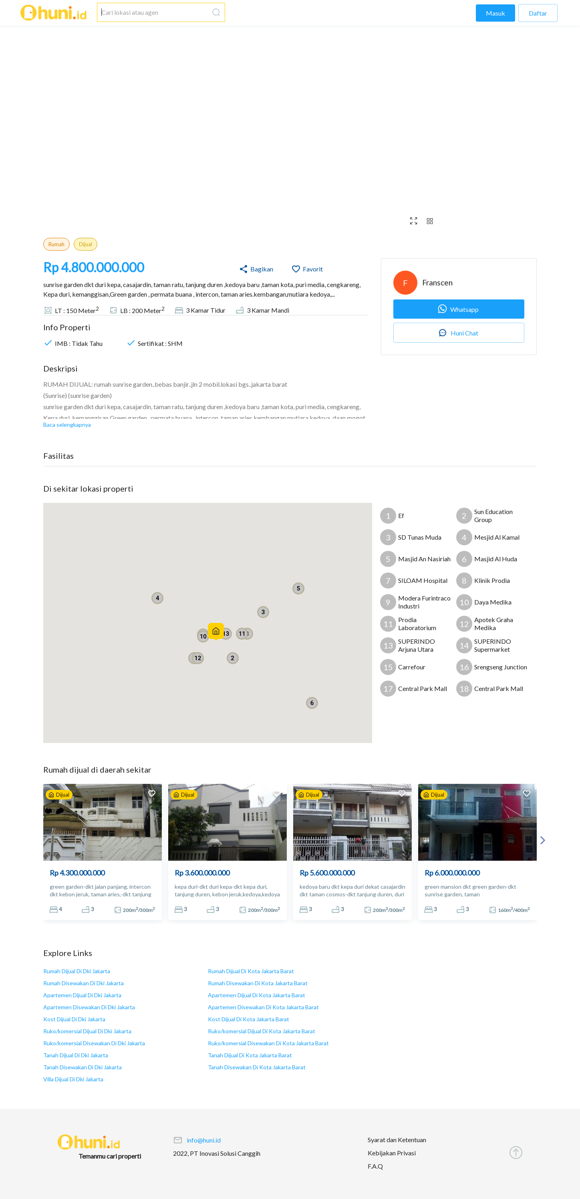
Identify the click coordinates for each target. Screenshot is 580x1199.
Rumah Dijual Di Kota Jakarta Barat (251, 971)
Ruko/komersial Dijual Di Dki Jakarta (87, 1031)
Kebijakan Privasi (392, 1153)
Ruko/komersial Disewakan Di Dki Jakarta (94, 1043)
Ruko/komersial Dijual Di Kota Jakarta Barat (261, 1031)
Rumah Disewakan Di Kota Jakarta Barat (258, 983)
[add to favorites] (151, 794)
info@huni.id (204, 1140)
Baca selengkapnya (67, 424)
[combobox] (153, 12)
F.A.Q (375, 1166)
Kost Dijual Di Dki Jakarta (74, 1019)
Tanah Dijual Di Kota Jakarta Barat (250, 1055)
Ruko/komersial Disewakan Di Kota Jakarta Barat (268, 1043)
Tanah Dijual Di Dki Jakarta (75, 1055)
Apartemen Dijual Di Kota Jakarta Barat (256, 995)
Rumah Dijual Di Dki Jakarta (76, 971)
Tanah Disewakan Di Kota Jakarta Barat (257, 1067)
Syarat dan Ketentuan (397, 1139)
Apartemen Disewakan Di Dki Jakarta (89, 1007)
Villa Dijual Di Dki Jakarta (73, 1079)
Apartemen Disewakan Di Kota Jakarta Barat (263, 1007)
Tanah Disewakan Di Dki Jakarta (82, 1067)
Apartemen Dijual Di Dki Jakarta (82, 995)
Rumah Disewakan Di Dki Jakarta (83, 983)
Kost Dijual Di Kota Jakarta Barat (248, 1019)
